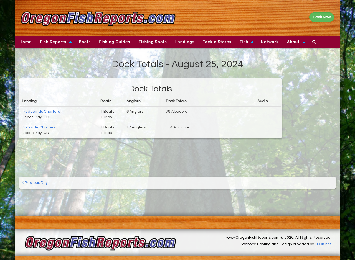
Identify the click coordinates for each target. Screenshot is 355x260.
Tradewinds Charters (41, 112)
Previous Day (35, 183)
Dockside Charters (38, 127)
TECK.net (323, 244)
